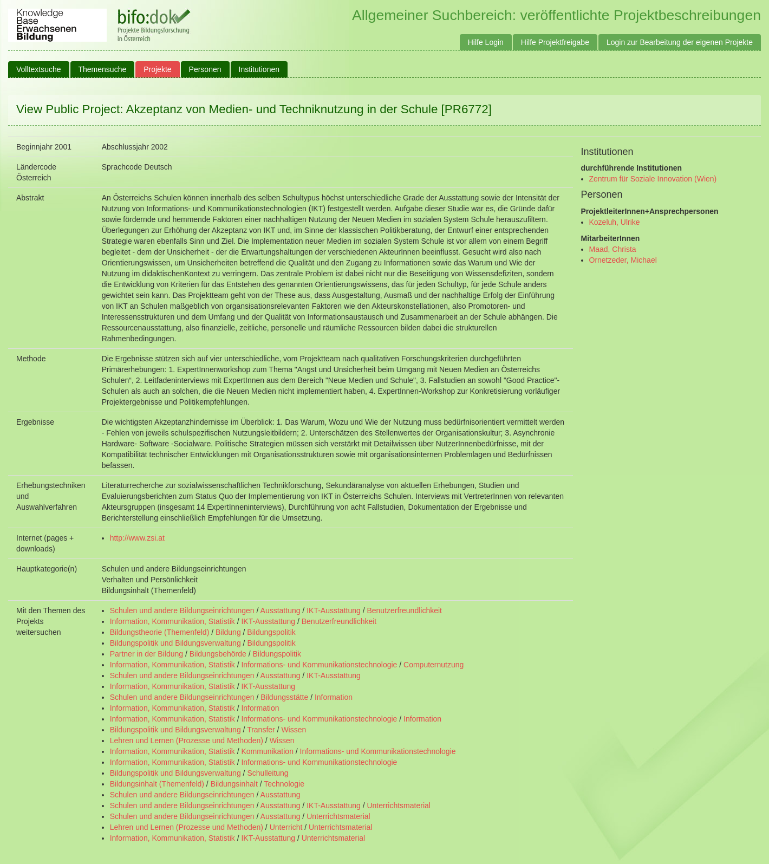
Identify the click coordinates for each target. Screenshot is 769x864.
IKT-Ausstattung (334, 610)
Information (334, 697)
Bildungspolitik (271, 632)
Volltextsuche (38, 69)
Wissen (293, 729)
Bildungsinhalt (234, 783)
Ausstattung (280, 610)
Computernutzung (433, 664)
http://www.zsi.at (137, 538)
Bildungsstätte (284, 697)
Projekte (157, 69)
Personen (205, 69)
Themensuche (103, 69)
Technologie (284, 783)
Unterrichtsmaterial (398, 805)
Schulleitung (267, 773)
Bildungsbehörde (218, 653)
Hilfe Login (486, 42)
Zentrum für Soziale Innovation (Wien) (653, 178)
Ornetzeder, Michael (623, 260)
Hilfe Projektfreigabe (555, 42)
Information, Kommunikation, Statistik (172, 621)
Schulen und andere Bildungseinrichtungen (182, 610)
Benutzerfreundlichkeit (404, 610)
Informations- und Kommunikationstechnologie (319, 664)
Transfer (261, 729)
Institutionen (259, 69)
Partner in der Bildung (146, 653)
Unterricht (286, 827)
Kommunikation (267, 751)
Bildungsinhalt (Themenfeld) (157, 783)
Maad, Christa (612, 249)
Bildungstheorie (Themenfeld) (160, 632)
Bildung (228, 632)
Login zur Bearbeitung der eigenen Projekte (680, 42)
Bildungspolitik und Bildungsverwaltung (175, 643)
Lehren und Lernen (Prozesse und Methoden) (186, 740)
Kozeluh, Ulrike (614, 222)
